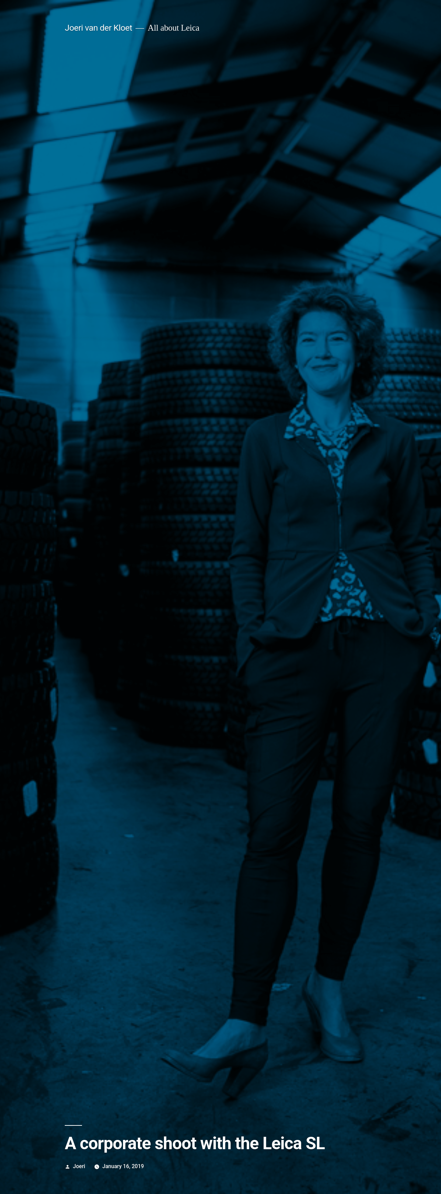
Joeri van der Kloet (98, 28)
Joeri (79, 1166)
